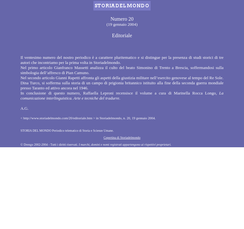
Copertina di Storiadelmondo (122, 137)
